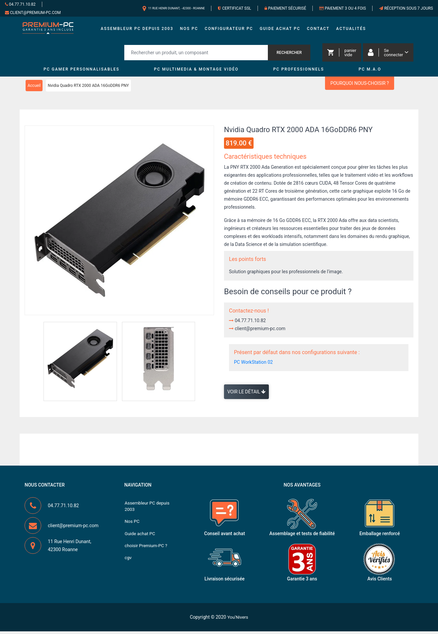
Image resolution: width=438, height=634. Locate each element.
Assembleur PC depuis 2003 (137, 30)
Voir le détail (246, 394)
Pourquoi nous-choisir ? (359, 86)
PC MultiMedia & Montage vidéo (196, 72)
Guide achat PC (280, 30)
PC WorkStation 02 (253, 365)
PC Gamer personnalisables (81, 72)
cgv (128, 563)
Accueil (34, 88)
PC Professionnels (298, 72)
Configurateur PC (229, 30)
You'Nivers (238, 619)
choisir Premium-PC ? (147, 550)
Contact (318, 30)
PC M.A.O (370, 72)
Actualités (351, 30)
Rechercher (289, 55)
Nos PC (189, 30)
